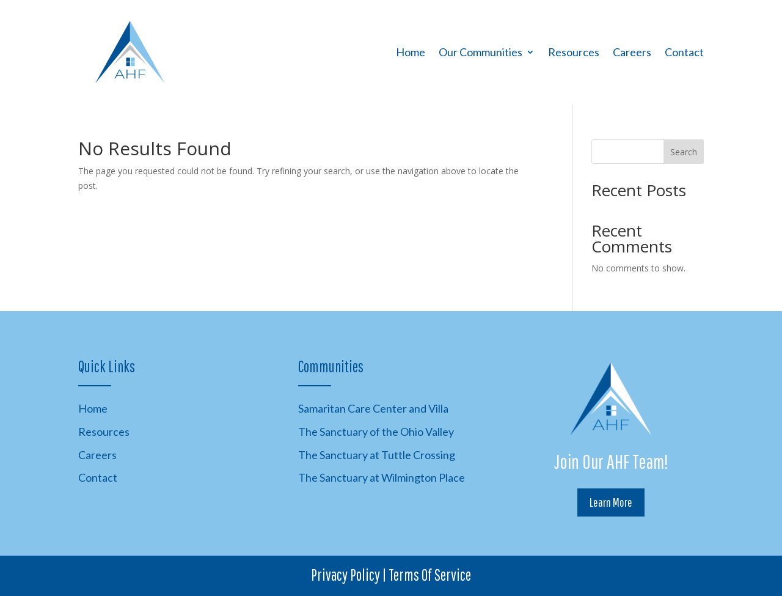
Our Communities (480, 52)
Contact (684, 52)
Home (410, 52)
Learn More (611, 502)
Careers (632, 52)
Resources (573, 52)
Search (683, 152)
